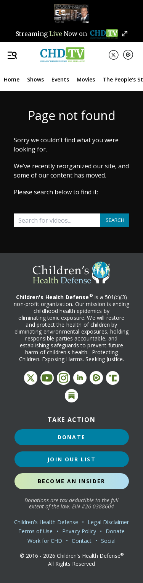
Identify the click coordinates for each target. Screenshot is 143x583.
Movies (86, 79)
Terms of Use (35, 531)
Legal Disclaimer (108, 522)
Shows (35, 79)
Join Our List (71, 459)
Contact (82, 540)
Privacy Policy (79, 531)
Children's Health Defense (46, 522)
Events (60, 79)
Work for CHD (45, 540)
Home (11, 79)
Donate (71, 437)
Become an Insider (71, 481)
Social (108, 540)
